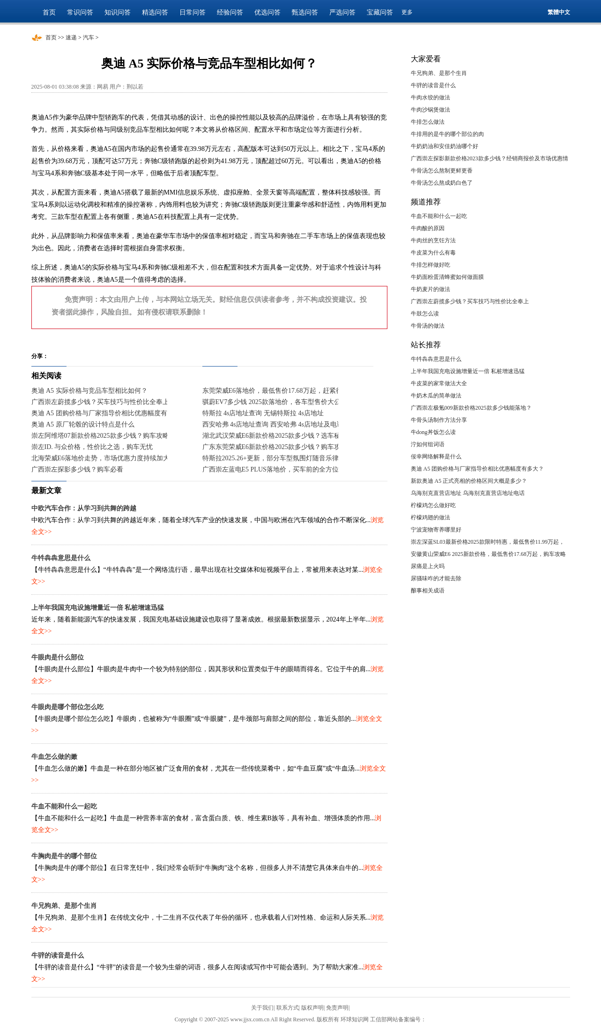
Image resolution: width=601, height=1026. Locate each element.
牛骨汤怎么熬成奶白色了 (442, 183)
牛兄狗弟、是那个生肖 (64, 905)
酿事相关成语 (428, 590)
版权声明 (312, 1007)
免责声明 (337, 1007)
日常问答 (192, 12)
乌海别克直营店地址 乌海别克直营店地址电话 (468, 493)
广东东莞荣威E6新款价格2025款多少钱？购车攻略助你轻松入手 (294, 446)
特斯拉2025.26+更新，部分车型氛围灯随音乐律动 (273, 458)
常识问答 (80, 12)
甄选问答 (305, 12)
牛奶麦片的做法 (430, 289)
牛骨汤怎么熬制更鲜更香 (442, 170)
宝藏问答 (380, 12)
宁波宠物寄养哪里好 (436, 529)
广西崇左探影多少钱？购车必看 (77, 469)
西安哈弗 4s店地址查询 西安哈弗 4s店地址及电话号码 (279, 424)
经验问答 (230, 12)
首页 (49, 12)
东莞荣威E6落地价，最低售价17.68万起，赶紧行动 (275, 390)
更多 (407, 12)
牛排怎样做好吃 (430, 265)
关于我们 (262, 1007)
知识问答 (117, 12)
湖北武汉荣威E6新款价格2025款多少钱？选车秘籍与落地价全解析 (297, 435)
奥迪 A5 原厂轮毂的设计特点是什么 (82, 424)
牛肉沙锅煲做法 (430, 109)
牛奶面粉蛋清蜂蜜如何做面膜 (447, 277)
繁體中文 (559, 12)
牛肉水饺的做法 (430, 97)
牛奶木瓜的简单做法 (436, 395)
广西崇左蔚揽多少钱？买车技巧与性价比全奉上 (100, 401)
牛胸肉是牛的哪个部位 (64, 856)
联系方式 (287, 1007)
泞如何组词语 (428, 444)
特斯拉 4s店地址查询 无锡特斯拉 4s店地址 (263, 413)
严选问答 (342, 12)
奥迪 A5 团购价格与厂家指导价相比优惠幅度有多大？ (109, 413)
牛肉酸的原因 (428, 228)
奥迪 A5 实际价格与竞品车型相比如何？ (89, 390)
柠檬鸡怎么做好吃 (433, 505)
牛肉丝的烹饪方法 (433, 240)
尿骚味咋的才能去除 (436, 578)
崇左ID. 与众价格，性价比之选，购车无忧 (92, 446)
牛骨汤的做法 (428, 325)
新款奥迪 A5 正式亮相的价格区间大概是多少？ (469, 481)
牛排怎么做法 (428, 122)
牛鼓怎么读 (425, 313)
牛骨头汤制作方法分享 (439, 420)
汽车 (88, 37)
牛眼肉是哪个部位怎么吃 (67, 707)
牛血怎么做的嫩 (54, 756)
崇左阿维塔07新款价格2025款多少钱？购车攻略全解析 (110, 435)
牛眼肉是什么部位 (57, 657)
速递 (71, 37)
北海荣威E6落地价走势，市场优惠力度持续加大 (100, 458)
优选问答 (267, 12)
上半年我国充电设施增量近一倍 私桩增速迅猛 (97, 607)
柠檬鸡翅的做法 (430, 517)
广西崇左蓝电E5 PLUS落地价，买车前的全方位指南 (277, 469)
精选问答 (155, 12)
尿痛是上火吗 (428, 566)
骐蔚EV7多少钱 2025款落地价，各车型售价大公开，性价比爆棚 (294, 401)
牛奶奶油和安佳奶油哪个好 (444, 146)
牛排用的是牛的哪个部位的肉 (447, 134)
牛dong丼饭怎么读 (433, 432)
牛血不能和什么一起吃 (64, 806)
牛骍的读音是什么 (57, 955)
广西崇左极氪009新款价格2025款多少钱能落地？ (471, 407)
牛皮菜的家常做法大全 (439, 383)
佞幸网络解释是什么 (436, 456)
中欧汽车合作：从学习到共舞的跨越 (83, 508)
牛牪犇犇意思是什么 (60, 558)
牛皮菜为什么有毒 (433, 252)
